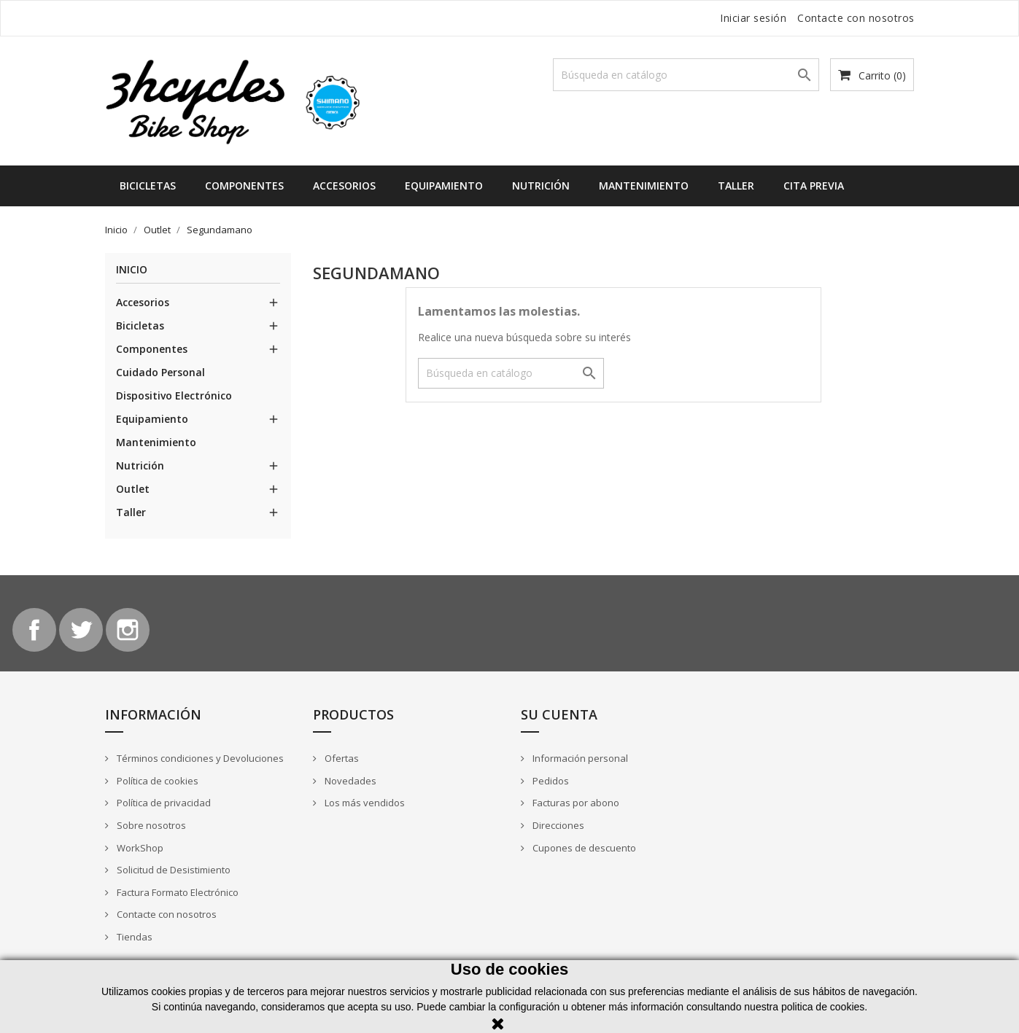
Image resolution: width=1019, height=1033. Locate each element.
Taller (736, 185)
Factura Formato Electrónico (177, 892)
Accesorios (344, 185)
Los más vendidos (363, 802)
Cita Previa (813, 185)
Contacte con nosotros (856, 18)
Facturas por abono (574, 802)
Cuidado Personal (160, 372)
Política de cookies (156, 780)
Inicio (131, 270)
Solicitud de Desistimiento (172, 869)
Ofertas (340, 758)
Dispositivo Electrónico (174, 395)
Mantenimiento (644, 185)
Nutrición (541, 185)
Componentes (244, 185)
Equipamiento (444, 185)
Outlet (133, 489)
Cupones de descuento (583, 847)
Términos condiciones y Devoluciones (199, 758)
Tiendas (133, 936)
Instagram (128, 630)
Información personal (579, 758)
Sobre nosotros (150, 825)
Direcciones (557, 825)
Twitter (81, 630)
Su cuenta (559, 714)
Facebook (34, 630)
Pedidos (549, 780)
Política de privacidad (163, 802)
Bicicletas (148, 185)
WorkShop (139, 847)
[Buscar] (686, 74)
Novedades (349, 780)
